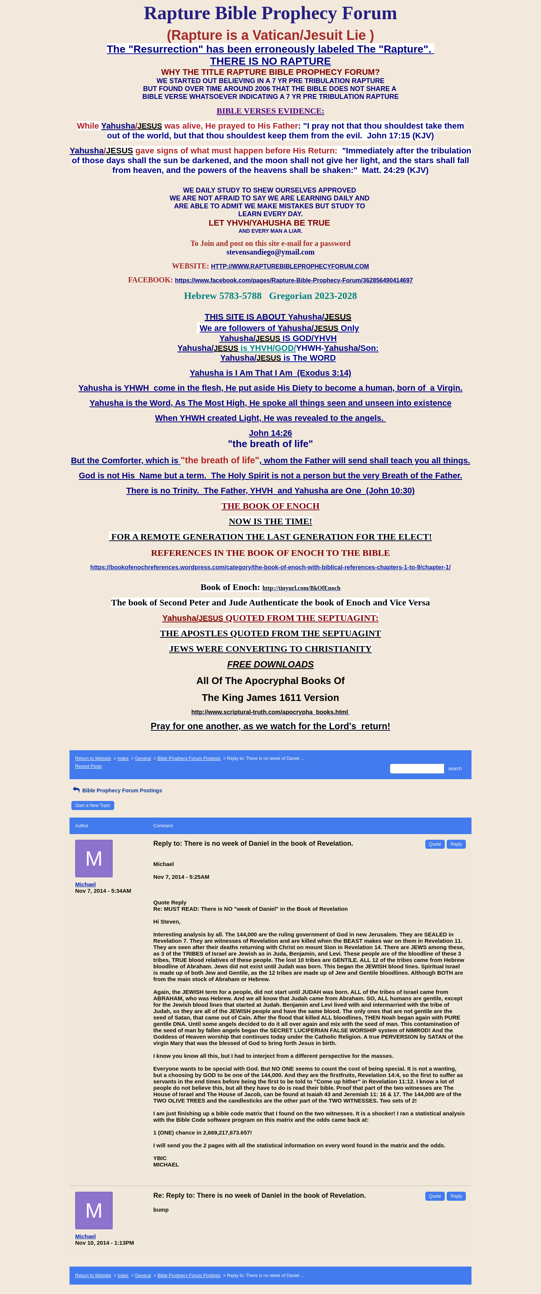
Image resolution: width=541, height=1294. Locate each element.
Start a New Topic (92, 805)
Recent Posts (88, 766)
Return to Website (93, 758)
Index (123, 758)
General (143, 758)
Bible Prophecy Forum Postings (189, 758)
